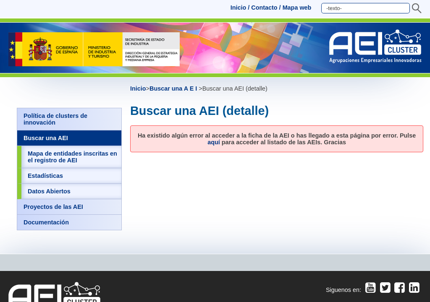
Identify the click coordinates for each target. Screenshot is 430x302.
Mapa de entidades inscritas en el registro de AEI (72, 157)
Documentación (46, 222)
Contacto (264, 7)
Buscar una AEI (46, 138)
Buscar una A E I (174, 88)
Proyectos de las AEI (53, 206)
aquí (213, 142)
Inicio (238, 7)
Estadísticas (45, 175)
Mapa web (297, 7)
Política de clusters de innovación (55, 119)
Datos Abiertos (49, 191)
